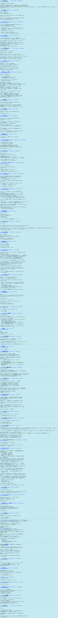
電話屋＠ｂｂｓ (5, 241)
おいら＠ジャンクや (5, 60)
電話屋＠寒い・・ (5, 291)
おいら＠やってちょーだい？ (7, 21)
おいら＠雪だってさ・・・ (6, 274)
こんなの (5, 92)
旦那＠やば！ (4, 567)
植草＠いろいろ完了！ (6, 448)
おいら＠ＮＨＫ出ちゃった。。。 (8, 494)
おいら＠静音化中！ (6, 544)
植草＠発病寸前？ (5, 351)
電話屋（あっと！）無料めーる (7, 503)
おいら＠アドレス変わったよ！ (7, 162)
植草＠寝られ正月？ (5, 394)
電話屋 (3, 328)
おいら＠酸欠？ (5, 35)
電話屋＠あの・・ (5, 134)
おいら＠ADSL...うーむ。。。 (7, 173)
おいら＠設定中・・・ (6, 232)
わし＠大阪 (4, 115)
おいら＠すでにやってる (6, 188)
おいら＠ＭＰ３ (5, 249)
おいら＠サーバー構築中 (6, 313)
